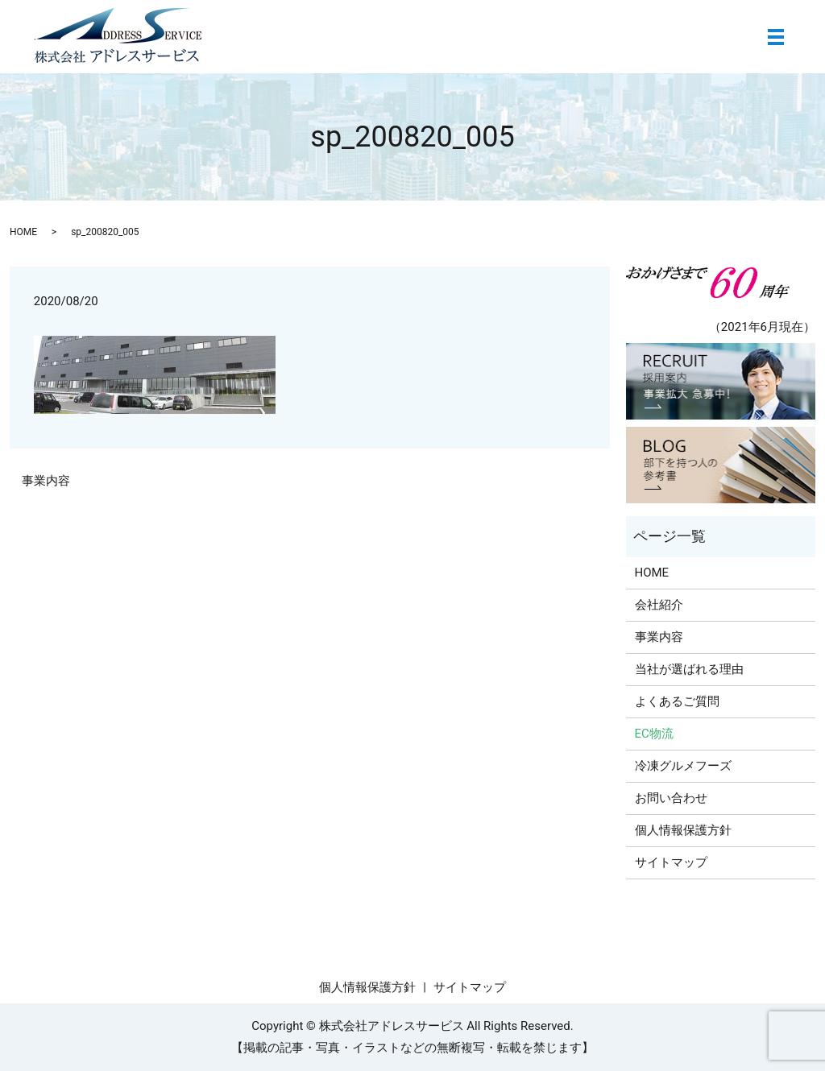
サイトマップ (671, 862)
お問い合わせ (671, 798)
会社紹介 (659, 605)
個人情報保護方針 (683, 830)
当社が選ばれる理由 (689, 669)
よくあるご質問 (677, 701)
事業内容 (46, 480)
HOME (23, 232)
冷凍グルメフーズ (683, 766)
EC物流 (654, 733)
